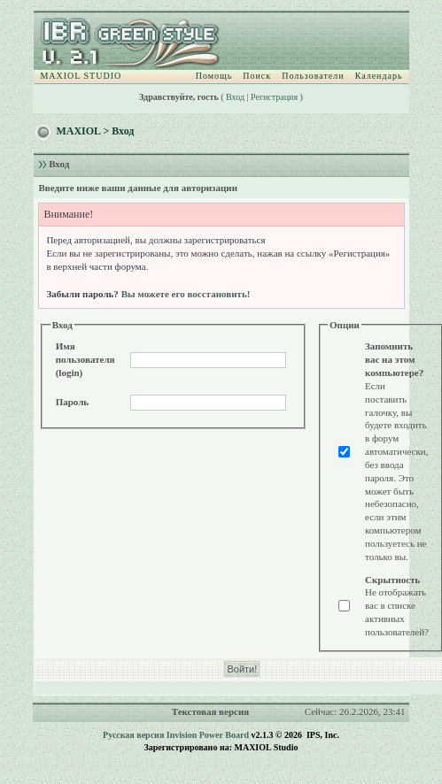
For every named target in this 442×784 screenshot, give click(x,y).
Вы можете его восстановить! (186, 293)
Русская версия (133, 735)
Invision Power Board (208, 735)
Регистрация (274, 97)
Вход (235, 97)
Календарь (379, 76)
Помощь (214, 76)
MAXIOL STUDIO (80, 76)
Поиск (257, 76)
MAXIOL (78, 131)
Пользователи (313, 76)
